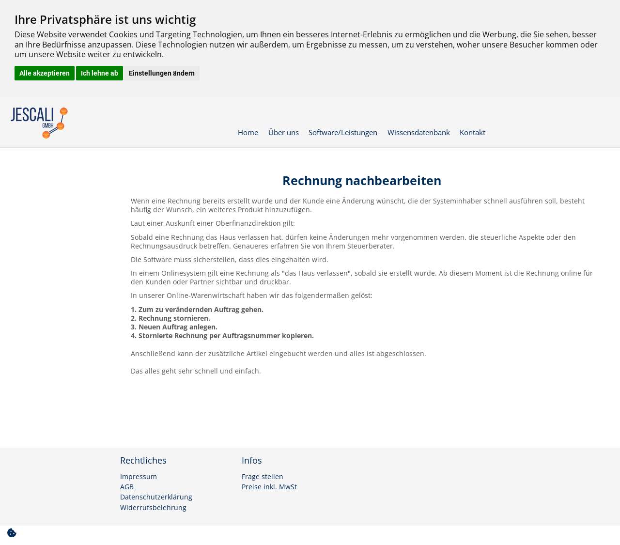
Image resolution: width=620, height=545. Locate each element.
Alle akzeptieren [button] (44, 73)
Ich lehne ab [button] (99, 73)
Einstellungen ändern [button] (162, 73)
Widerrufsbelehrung (153, 507)
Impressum (138, 476)
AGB (127, 487)
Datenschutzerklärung (156, 497)
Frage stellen (262, 476)
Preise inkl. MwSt (269, 487)
